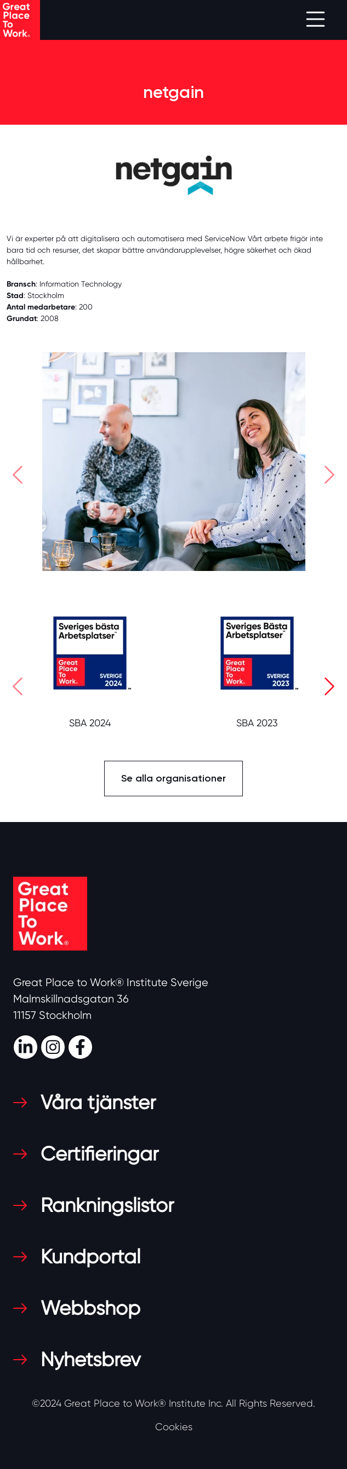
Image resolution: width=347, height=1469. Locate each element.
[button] (18, 477)
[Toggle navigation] (315, 20)
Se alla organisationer (173, 778)
